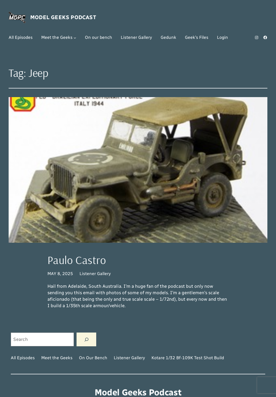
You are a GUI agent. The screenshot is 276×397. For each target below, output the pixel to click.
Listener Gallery (95, 273)
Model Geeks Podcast (63, 17)
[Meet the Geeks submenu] (75, 37)
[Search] (86, 339)
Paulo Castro (76, 260)
